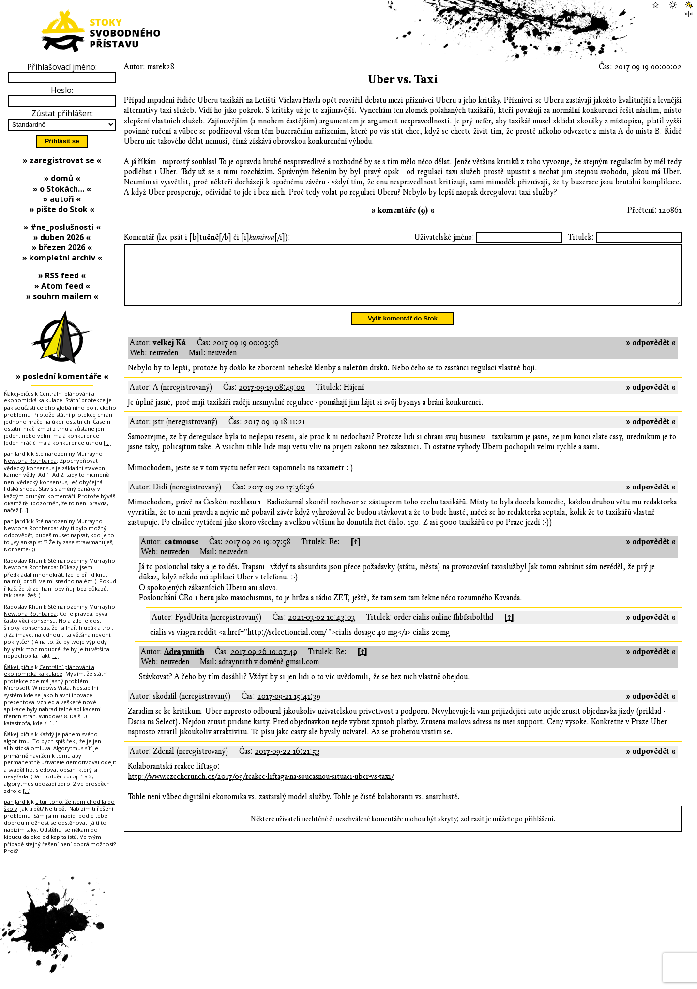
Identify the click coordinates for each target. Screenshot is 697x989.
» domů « (62, 178)
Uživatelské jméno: (444, 237)
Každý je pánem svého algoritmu (51, 737)
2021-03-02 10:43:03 (321, 628)
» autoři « (62, 199)
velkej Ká (169, 354)
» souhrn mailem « (62, 296)
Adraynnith (184, 663)
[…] (108, 442)
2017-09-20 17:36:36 (281, 498)
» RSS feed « (62, 275)
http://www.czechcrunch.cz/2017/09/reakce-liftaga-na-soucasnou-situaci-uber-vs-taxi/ (261, 788)
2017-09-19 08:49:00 (272, 399)
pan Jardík (17, 453)
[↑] (355, 553)
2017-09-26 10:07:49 (263, 663)
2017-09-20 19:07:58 (257, 553)
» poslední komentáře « (62, 376)
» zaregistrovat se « (62, 160)
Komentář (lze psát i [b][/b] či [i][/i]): (207, 237)
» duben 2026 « (62, 237)
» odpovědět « (651, 354)
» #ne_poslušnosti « (62, 227)
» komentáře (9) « (403, 210)
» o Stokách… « (62, 188)
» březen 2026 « (62, 247)
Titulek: (581, 237)
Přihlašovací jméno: (62, 66)
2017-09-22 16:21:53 (287, 763)
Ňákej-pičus (18, 393)
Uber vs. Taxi (403, 80)
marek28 (160, 66)
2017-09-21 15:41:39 (288, 707)
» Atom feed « (62, 285)
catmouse (181, 553)
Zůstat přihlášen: (62, 113)
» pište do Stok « (62, 209)
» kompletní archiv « (62, 257)
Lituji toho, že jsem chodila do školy (59, 805)
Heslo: (62, 90)
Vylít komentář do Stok (403, 330)
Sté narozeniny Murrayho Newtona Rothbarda (53, 457)
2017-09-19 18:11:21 (274, 433)
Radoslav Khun (23, 560)
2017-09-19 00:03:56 (245, 354)
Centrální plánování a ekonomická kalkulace (49, 397)
